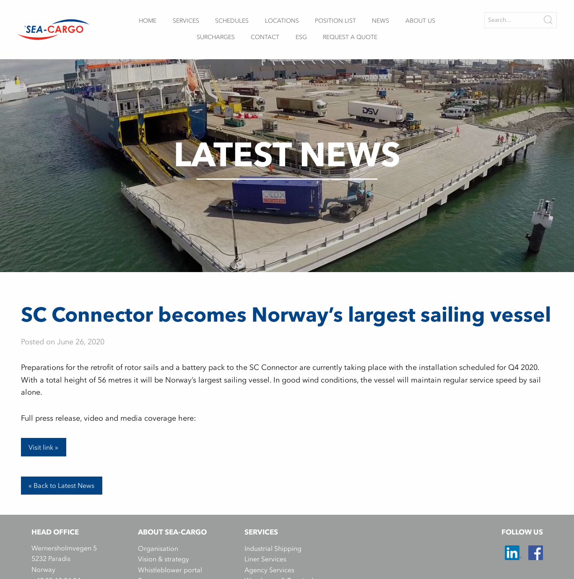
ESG (301, 37)
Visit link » (43, 447)
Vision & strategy (163, 559)
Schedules (232, 20)
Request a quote (350, 37)
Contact (265, 37)
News (380, 20)
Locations (282, 20)
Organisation (158, 548)
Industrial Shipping (272, 548)
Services (186, 20)
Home (147, 20)
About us (420, 20)
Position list (335, 20)
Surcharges (216, 37)
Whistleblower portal (170, 570)
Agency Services (269, 570)
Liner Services (265, 559)
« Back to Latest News (61, 485)
